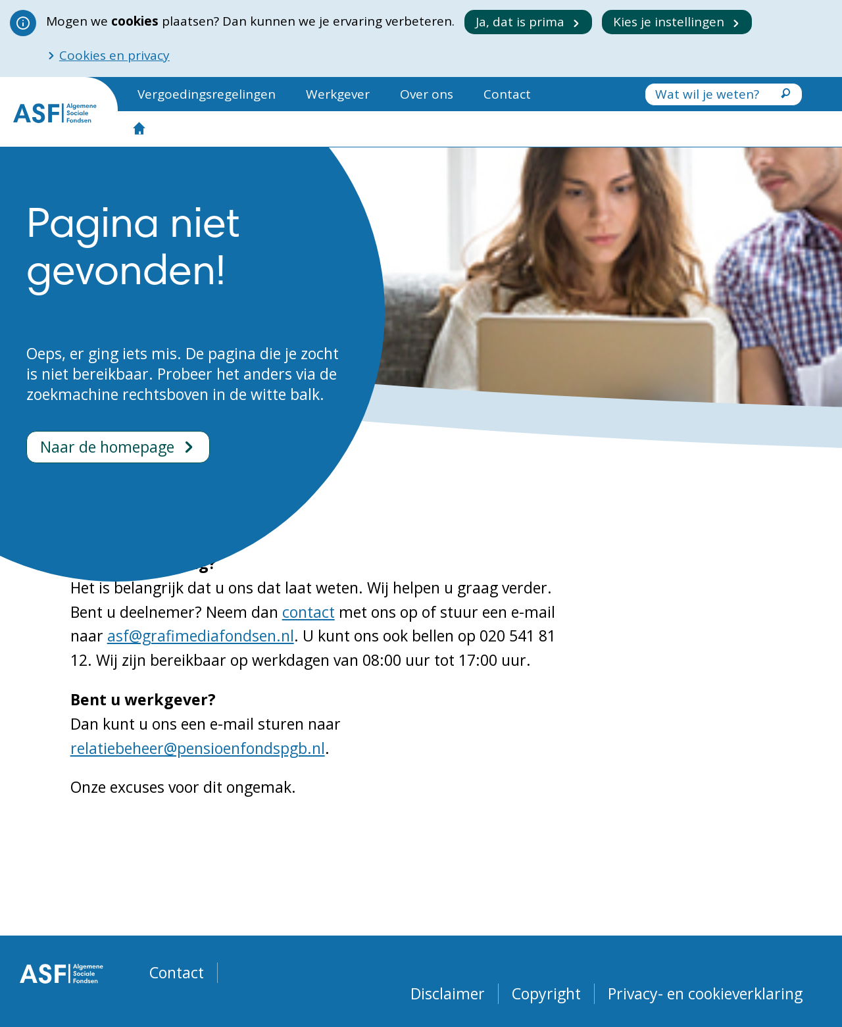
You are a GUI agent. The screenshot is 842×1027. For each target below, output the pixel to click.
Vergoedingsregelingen (206, 94)
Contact (507, 94)
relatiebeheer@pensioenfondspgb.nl (197, 748)
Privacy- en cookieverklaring (705, 994)
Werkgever (338, 94)
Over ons (426, 94)
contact (308, 611)
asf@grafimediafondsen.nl (200, 635)
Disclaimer (447, 994)
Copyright (546, 994)
